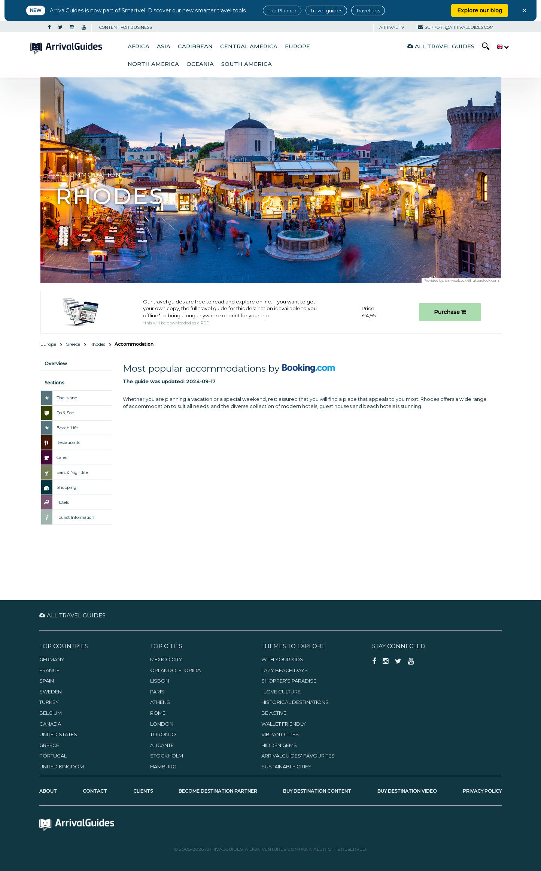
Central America (248, 46)
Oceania (200, 64)
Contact (95, 791)
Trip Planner (282, 10)
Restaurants (68, 442)
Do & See (65, 412)
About (48, 791)
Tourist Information (75, 517)
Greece (73, 344)
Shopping (66, 487)
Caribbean (195, 46)
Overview (56, 363)
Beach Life (67, 427)
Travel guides (326, 10)
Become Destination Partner (218, 791)
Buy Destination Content (317, 791)
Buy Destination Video (407, 791)
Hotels (63, 502)
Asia (163, 46)
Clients (143, 791)
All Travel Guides (440, 46)
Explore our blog (479, 10)
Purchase (450, 312)
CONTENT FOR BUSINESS (125, 27)
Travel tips (368, 10)
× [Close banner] (524, 10)
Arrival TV (391, 27)
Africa (138, 46)
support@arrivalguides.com (455, 27)
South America (246, 64)
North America (153, 64)
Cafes (62, 457)
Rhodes (97, 344)
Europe (297, 46)
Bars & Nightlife (72, 472)
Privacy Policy (482, 791)
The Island (67, 397)
